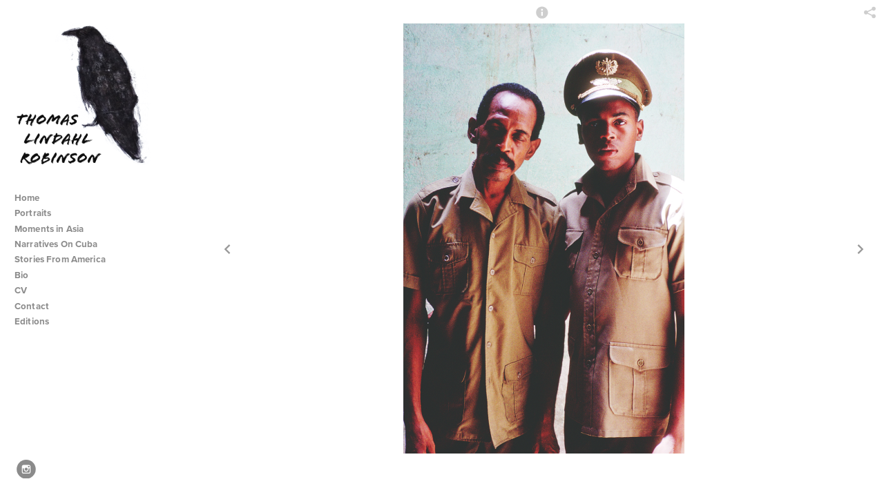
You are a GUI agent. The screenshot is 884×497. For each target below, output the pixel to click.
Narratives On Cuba (62, 244)
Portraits (33, 213)
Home (27, 197)
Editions (32, 321)
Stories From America (66, 259)
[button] (542, 18)
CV (21, 290)
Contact (32, 306)
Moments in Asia (55, 228)
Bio (21, 275)
